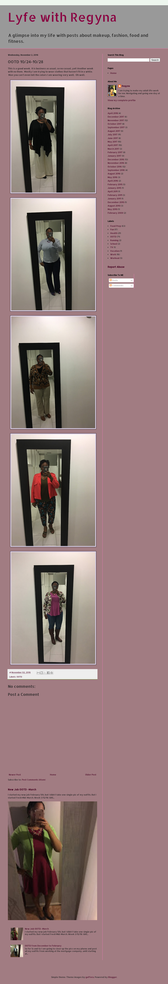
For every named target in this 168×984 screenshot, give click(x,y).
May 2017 (112, 141)
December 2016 (116, 159)
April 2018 (113, 113)
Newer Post (15, 774)
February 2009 (115, 213)
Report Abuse (116, 266)
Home (53, 774)
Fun (112, 229)
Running (114, 240)
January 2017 (114, 155)
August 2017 (114, 131)
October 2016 (115, 166)
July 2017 (112, 134)
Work (113, 254)
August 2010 (114, 205)
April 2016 (113, 180)
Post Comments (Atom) (34, 779)
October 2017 (115, 124)
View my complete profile (122, 100)
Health (113, 233)
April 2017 (113, 145)
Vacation (115, 251)
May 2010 (112, 209)
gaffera (90, 977)
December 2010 (116, 202)
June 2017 (113, 138)
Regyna (126, 86)
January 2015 (114, 188)
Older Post (90, 774)
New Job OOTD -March (22, 789)
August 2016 (114, 173)
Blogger (112, 977)
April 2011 (113, 191)
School (113, 243)
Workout (115, 258)
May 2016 (112, 177)
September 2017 (116, 127)
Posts (114, 280)
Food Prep (115, 226)
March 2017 (113, 149)
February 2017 (115, 152)
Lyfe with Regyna (62, 17)
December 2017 (116, 116)
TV (111, 247)
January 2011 (114, 198)
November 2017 (116, 120)
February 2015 (115, 184)
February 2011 (115, 195)
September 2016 (116, 170)
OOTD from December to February (43, 945)
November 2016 (116, 163)
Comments (116, 285)
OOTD (19, 677)
